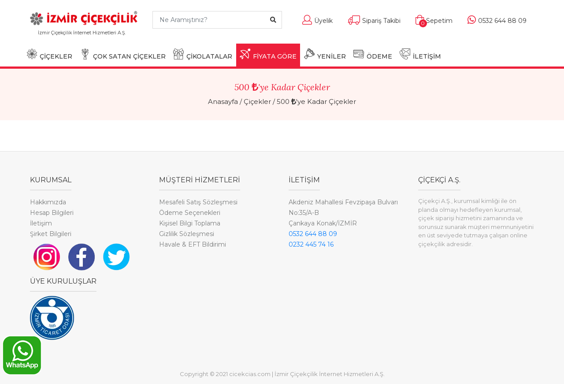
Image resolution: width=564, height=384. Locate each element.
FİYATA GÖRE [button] (268, 54)
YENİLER (325, 54)
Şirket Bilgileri (50, 234)
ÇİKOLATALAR (202, 54)
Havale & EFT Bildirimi (192, 244)
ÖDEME (372, 54)
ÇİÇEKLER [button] (49, 54)
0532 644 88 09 (313, 234)
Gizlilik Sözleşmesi (186, 234)
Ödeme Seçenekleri (189, 213)
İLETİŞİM (420, 54)
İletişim (41, 223)
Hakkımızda (48, 202)
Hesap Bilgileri (52, 213)
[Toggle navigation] (132, 37)
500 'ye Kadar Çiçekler (316, 101)
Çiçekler (257, 101)
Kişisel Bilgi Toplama (189, 223)
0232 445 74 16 (311, 244)
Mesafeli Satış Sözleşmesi (198, 202)
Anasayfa (223, 101)
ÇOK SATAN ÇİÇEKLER (123, 54)
